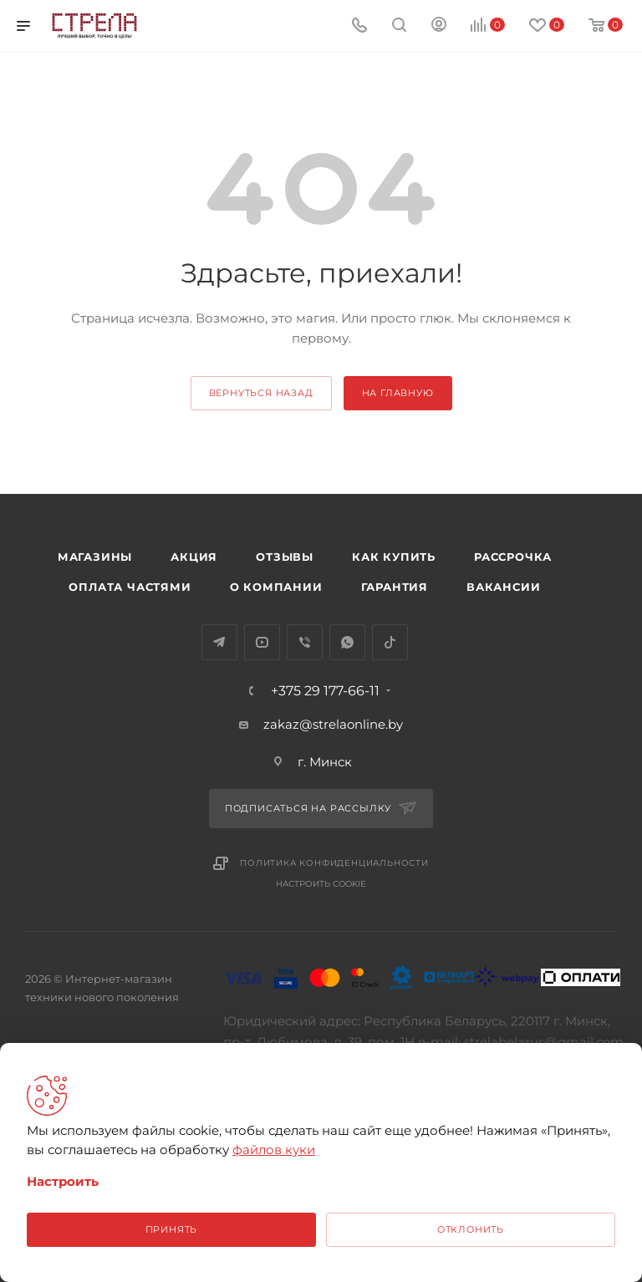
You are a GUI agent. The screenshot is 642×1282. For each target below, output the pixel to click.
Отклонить (470, 1229)
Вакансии (503, 586)
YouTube (262, 642)
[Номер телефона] (359, 26)
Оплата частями (130, 586)
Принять (171, 1229)
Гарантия (394, 586)
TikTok (390, 642)
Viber (305, 642)
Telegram (219, 642)
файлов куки (273, 1149)
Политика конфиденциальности (334, 862)
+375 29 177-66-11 (325, 691)
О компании (276, 586)
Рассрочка (513, 556)
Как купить (394, 556)
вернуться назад (261, 393)
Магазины (95, 556)
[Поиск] (399, 26)
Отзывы (284, 556)
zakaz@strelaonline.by (333, 724)
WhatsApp (347, 642)
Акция (194, 556)
